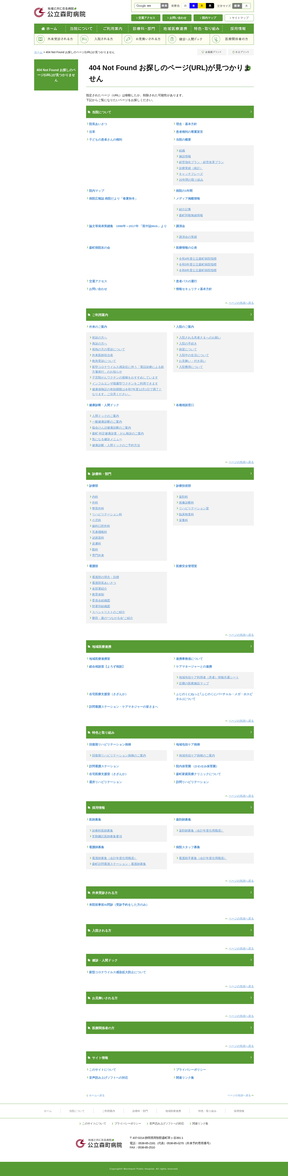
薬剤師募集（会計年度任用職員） (201, 830)
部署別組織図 (101, 606)
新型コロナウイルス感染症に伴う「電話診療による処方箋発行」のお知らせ (128, 369)
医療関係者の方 (232, 39)
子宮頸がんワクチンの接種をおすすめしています (125, 377)
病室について (188, 349)
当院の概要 (183, 139)
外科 (95, 502)
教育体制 (98, 594)
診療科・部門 (144, 29)
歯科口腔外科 (101, 526)
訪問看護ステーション (104, 766)
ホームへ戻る (97, 1095)
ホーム (38, 52)
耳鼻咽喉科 (99, 532)
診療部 (93, 485)
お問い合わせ (98, 289)
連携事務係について (189, 658)
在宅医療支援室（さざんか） (108, 694)
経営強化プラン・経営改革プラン (201, 162)
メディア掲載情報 (188, 198)
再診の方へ (99, 343)
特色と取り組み (206, 29)
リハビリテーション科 (107, 514)
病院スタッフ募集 (188, 847)
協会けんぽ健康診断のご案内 (111, 427)
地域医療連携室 (99, 658)
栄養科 (183, 520)
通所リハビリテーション (105, 782)
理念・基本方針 (186, 124)
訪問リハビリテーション (192, 782)
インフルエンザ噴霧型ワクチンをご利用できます (125, 383)
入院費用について (191, 367)
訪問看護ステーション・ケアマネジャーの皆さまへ (123, 706)
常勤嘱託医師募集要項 (107, 836)
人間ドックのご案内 (105, 416)
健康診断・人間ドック (104, 405)
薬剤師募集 (183, 819)
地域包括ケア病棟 (188, 744)
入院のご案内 (185, 326)
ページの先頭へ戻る (241, 302)
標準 (237, 6)
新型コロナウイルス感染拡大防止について (117, 972)
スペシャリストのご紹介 (108, 612)
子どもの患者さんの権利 (105, 139)
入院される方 (100, 39)
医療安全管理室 (186, 566)
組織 (182, 150)
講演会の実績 (188, 237)
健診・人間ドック (188, 39)
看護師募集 (96, 847)
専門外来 (98, 555)
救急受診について (104, 361)
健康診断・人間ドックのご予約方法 (116, 445)
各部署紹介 (99, 588)
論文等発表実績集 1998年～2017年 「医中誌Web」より (128, 226)
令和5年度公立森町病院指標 (197, 264)
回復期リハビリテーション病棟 (110, 744)
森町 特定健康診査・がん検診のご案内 (118, 433)
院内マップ (96, 190)
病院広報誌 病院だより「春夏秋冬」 (113, 198)
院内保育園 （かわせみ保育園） (197, 766)
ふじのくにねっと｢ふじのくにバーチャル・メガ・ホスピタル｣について (214, 696)
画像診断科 (186, 502)
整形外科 (98, 508)
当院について (81, 29)
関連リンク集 (185, 1077)
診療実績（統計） (191, 168)
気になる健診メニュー (107, 439)
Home (50, 29)
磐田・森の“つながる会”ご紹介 (112, 618)
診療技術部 (183, 485)
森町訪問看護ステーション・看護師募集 (119, 864)
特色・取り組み (207, 1110)
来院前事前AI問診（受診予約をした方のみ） (119, 904)
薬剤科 (183, 496)
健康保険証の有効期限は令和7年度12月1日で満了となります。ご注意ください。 (127, 392)
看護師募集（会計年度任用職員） (114, 858)
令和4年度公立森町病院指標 (197, 258)
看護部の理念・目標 (105, 577)
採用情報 (238, 29)
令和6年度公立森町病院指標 (197, 270)
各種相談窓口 (185, 405)
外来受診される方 (56, 39)
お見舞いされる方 (144, 39)
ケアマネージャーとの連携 (194, 666)
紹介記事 (185, 209)
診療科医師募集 (102, 830)
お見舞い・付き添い (192, 361)
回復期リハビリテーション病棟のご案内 (119, 755)
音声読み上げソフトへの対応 (108, 1077)
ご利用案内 (112, 29)
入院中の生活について (194, 355)
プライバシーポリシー (191, 1069)
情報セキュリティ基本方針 (194, 289)
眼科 (95, 549)
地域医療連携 (175, 29)
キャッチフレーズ (191, 174)
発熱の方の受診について (108, 349)
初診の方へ (99, 337)
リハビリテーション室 (194, 508)
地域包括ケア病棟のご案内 (197, 755)
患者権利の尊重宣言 (189, 131)
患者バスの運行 (186, 281)
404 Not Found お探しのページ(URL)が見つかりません (56, 75)
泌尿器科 (98, 537)
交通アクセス (98, 281)
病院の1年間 (184, 190)
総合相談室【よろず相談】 (107, 666)
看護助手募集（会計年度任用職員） (203, 858)
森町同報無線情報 (191, 215)
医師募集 (95, 819)
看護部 (93, 566)
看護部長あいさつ (104, 583)
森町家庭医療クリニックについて (198, 774)
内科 (95, 496)
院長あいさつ (98, 124)
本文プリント (240, 52)
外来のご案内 (98, 326)
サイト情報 (100, 1058)
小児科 (96, 520)
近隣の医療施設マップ (194, 683)
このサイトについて (102, 1069)
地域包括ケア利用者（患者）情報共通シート (209, 677)
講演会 (180, 226)
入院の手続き (188, 343)
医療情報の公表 (186, 247)
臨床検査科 (186, 514)
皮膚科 (96, 543)
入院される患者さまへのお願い (200, 337)
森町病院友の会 (99, 247)
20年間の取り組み (191, 179)
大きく (246, 6)
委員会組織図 (101, 600)
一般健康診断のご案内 (107, 421)
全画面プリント (212, 52)
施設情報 (185, 156)
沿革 (92, 131)
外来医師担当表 (102, 355)
